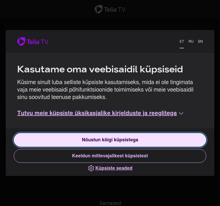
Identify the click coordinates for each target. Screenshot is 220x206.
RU (190, 41)
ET (182, 41)
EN (200, 41)
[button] (100, 113)
